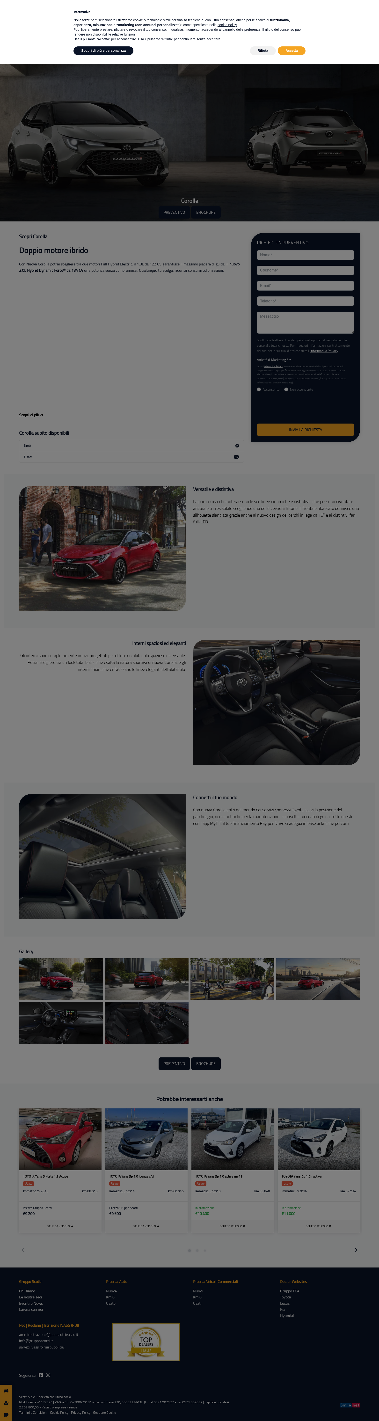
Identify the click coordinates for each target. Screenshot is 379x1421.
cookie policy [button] (227, 25)
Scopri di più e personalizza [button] (103, 50)
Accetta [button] (291, 50)
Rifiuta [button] (263, 50)
